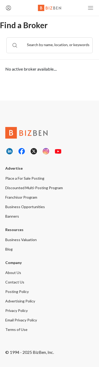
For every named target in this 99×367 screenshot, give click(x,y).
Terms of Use (16, 329)
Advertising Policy (20, 301)
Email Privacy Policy (21, 320)
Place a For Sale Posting (24, 178)
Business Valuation (21, 239)
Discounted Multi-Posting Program (34, 187)
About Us (13, 272)
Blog (9, 249)
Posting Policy (17, 291)
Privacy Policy (16, 310)
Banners (12, 216)
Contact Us (14, 282)
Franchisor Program (21, 197)
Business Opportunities (25, 206)
